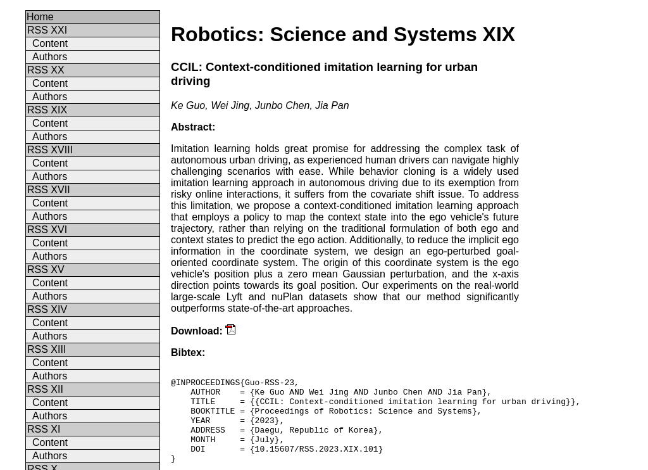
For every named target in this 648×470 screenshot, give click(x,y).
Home (40, 16)
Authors (49, 56)
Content (50, 43)
